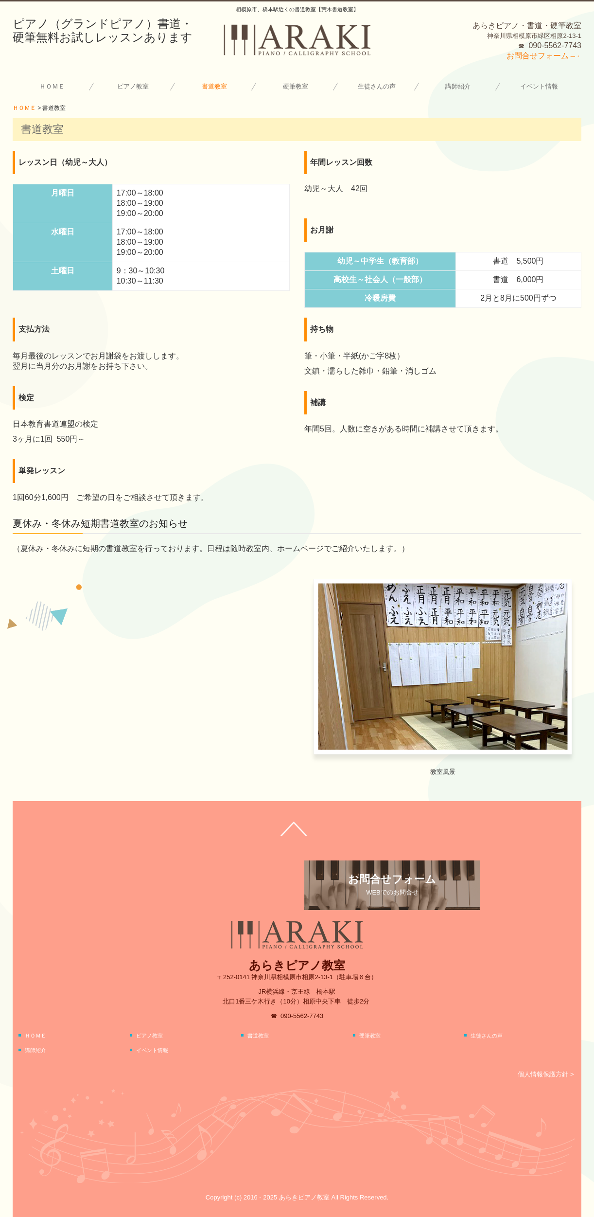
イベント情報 (539, 86)
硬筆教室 (295, 86)
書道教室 (214, 86)
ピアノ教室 (133, 86)
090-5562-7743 (554, 45)
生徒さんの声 (377, 86)
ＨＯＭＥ (52, 86)
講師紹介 (458, 86)
